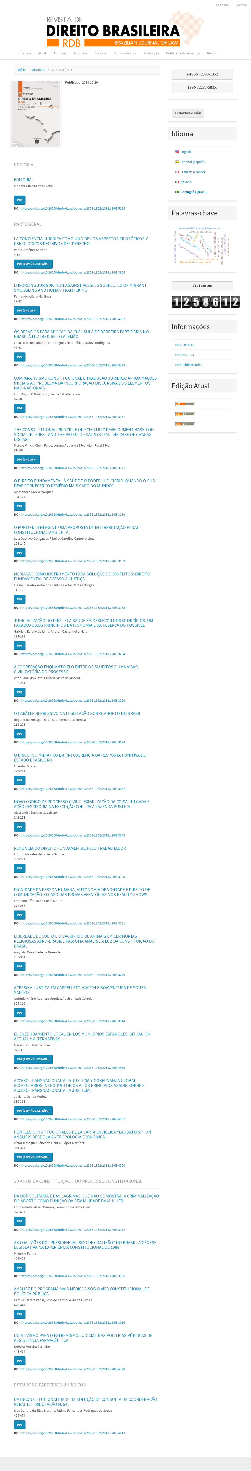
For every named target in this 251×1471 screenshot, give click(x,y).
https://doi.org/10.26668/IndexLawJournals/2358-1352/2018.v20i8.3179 (73, 514)
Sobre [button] (100, 53)
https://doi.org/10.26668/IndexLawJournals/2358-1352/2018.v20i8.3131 (73, 923)
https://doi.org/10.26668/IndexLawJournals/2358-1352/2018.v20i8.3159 (73, 561)
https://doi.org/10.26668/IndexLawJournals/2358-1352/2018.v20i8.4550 (73, 1165)
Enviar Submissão (188, 113)
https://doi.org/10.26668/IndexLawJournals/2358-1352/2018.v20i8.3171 (73, 468)
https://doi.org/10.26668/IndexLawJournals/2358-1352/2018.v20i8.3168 (73, 607)
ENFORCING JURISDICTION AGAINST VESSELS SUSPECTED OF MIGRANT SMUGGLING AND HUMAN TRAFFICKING (80, 287)
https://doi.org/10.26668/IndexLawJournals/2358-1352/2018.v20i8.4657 (73, 319)
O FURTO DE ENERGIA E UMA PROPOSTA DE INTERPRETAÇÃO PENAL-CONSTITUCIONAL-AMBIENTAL (77, 529)
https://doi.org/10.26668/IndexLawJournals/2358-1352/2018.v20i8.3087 (73, 788)
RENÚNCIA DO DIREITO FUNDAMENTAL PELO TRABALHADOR (70, 848)
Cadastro (222, 5)
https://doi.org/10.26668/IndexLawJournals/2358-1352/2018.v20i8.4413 (73, 1433)
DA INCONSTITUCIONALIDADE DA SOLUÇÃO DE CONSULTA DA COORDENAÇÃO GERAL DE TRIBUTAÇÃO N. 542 (85, 1401)
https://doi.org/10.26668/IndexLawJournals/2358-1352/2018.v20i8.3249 (73, 974)
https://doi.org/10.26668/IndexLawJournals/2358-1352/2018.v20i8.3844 (73, 1021)
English (185, 152)
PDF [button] (19, 200)
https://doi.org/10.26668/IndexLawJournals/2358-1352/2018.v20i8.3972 (73, 1229)
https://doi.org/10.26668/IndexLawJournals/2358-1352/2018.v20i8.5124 (73, 208)
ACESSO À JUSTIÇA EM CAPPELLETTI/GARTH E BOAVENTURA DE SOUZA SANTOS (80, 990)
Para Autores (184, 354)
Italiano (186, 182)
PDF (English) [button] (27, 310)
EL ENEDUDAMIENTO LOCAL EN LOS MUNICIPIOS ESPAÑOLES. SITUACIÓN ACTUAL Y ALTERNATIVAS (82, 1036)
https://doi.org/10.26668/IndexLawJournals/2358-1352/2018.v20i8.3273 (73, 365)
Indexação (151, 53)
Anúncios (80, 53)
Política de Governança (183, 53)
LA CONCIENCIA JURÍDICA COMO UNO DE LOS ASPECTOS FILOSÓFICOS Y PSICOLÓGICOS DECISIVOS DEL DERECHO (81, 241)
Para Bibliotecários (188, 364)
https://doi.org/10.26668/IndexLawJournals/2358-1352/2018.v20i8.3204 (73, 654)
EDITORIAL (24, 179)
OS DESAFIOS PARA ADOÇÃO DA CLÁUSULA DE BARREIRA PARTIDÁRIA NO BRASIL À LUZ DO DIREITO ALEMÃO (81, 334)
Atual (42, 53)
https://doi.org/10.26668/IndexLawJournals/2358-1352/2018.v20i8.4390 (73, 1369)
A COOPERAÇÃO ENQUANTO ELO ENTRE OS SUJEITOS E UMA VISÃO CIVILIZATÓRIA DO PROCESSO (76, 669)
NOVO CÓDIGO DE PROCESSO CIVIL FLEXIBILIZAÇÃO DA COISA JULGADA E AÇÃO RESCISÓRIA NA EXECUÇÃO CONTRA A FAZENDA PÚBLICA (82, 804)
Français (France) (192, 172)
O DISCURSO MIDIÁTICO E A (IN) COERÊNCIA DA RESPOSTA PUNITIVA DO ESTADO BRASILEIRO (80, 757)
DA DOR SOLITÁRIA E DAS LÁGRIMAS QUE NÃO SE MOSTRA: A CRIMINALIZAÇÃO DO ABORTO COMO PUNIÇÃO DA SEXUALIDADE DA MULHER (86, 1198)
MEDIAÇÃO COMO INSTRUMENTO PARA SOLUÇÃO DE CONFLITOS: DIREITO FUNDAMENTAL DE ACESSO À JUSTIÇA (82, 576)
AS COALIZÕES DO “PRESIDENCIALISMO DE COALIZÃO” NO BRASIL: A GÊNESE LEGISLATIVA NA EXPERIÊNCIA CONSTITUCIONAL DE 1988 (85, 1245)
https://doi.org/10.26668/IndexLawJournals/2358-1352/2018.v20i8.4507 (73, 1119)
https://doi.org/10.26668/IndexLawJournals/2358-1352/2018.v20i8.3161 (73, 416)
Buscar (212, 53)
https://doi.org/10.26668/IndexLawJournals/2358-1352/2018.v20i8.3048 (73, 835)
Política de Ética (125, 53)
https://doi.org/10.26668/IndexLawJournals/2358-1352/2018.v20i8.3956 (73, 1276)
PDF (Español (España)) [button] (33, 264)
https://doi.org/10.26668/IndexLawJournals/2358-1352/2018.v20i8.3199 (73, 742)
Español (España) (192, 162)
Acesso (242, 5)
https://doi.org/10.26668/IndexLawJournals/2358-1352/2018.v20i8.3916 (73, 1322)
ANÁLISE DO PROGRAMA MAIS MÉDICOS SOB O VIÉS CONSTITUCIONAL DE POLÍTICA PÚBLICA (82, 1291)
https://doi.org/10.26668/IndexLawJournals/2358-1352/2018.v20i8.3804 (73, 272)
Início (22, 69)
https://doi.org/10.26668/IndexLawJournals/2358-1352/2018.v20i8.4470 (73, 1067)
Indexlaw (24, 53)
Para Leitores (184, 344)
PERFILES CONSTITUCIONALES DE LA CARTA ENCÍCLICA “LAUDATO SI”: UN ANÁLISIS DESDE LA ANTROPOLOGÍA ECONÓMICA (82, 1134)
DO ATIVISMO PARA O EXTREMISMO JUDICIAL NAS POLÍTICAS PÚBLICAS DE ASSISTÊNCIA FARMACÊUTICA (83, 1338)
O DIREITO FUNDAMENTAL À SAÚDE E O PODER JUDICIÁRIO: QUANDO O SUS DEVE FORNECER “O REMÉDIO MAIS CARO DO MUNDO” (84, 483)
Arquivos (59, 53)
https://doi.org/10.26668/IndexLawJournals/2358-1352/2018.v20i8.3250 (73, 700)
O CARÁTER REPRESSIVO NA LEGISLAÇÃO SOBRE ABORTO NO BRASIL (77, 713)
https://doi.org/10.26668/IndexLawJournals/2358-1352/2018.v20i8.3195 (73, 876)
